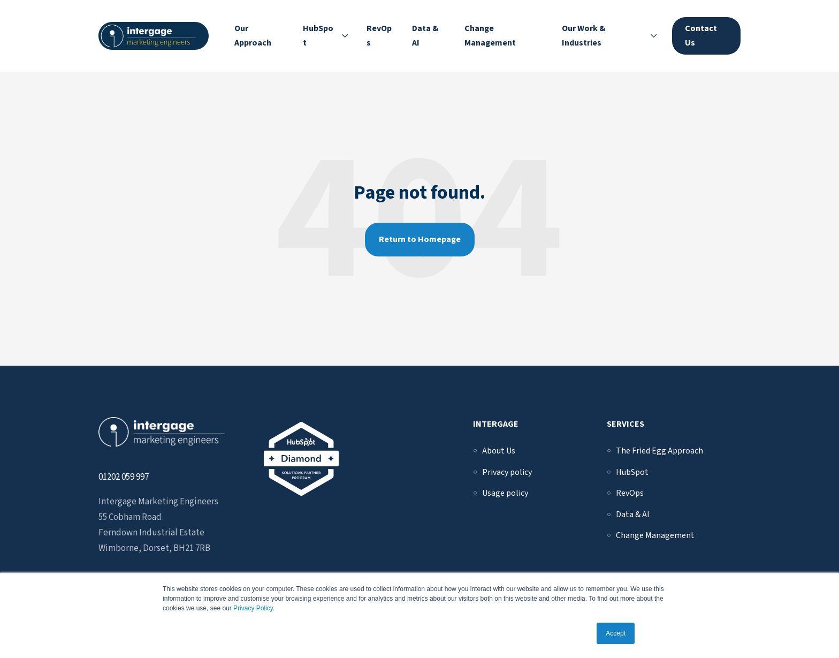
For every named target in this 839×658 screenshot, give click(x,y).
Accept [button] (616, 633)
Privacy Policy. (253, 608)
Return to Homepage (420, 239)
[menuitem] (498, 451)
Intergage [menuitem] (495, 424)
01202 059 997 (123, 477)
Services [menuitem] (625, 424)
